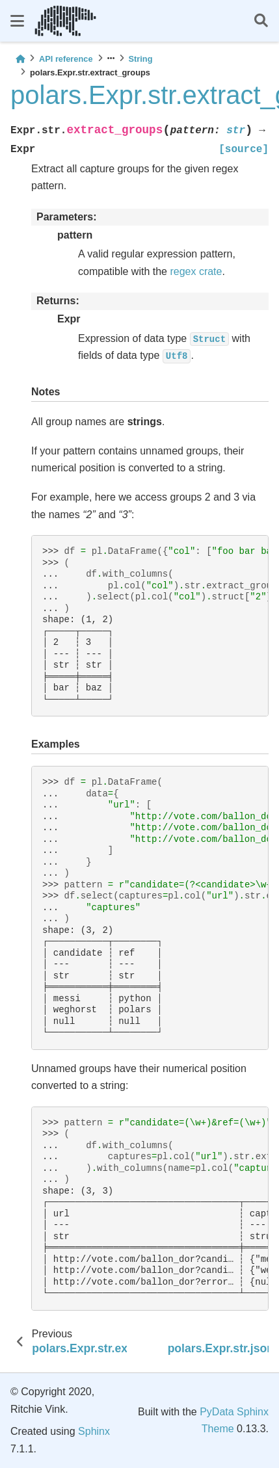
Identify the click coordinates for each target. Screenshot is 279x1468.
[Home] (20, 59)
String (141, 59)
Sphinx (94, 1431)
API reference (66, 59)
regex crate (196, 271)
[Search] (261, 21)
